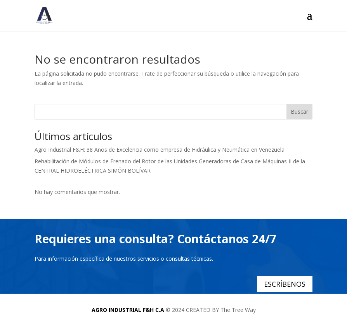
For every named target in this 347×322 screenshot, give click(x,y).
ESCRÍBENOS (284, 284)
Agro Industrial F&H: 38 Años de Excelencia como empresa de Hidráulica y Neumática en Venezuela (160, 149)
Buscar (299, 111)
